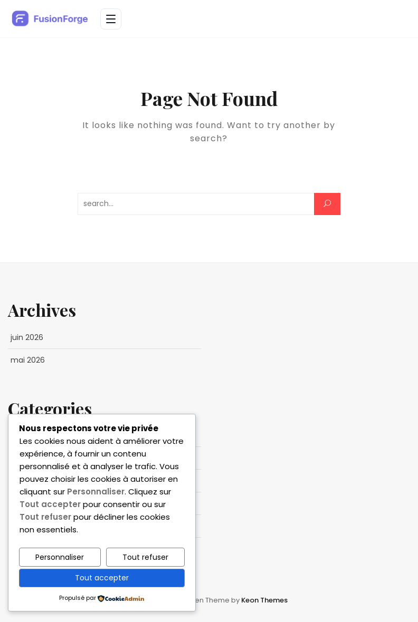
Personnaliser (59, 557)
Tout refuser (145, 557)
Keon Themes (264, 600)
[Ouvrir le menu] (110, 19)
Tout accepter (102, 577)
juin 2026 (27, 337)
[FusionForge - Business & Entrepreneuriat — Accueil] (50, 18)
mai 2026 (28, 360)
